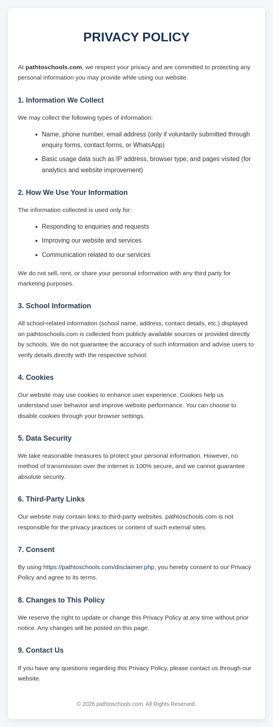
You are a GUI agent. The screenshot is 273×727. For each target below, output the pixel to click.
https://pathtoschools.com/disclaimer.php (98, 567)
